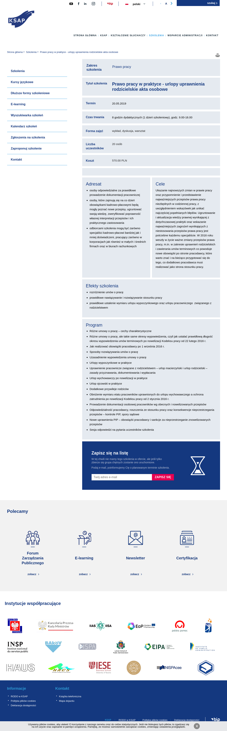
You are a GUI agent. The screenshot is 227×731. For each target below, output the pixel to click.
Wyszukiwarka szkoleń (27, 115)
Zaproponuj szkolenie (26, 148)
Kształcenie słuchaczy (128, 35)
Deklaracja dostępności (23, 705)
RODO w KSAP (19, 696)
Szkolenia (156, 35)
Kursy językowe (22, 82)
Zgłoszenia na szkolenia (28, 137)
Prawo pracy (121, 67)
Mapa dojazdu (66, 700)
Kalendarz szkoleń (24, 126)
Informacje (16, 688)
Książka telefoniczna (70, 696)
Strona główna (85, 35)
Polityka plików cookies (23, 700)
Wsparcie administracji (185, 35)
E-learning (18, 104)
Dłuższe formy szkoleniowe (30, 93)
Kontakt (212, 35)
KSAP (103, 35)
